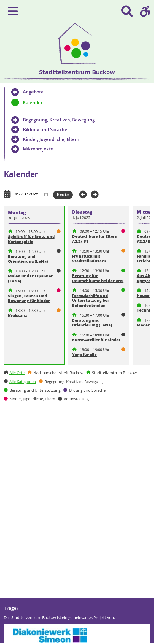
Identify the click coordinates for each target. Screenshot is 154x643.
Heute (63, 194)
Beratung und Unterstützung (35, 390)
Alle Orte (17, 372)
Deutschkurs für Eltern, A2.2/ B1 (95, 239)
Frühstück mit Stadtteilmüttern (89, 258)
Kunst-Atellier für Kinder (96, 339)
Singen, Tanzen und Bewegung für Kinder (29, 298)
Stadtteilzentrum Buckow (114, 372)
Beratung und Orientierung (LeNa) (28, 259)
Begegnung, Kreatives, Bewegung (74, 381)
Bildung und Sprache (87, 390)
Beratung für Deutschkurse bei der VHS (97, 278)
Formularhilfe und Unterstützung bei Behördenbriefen (90, 300)
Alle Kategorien (22, 381)
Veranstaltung (76, 399)
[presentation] (77, 43)
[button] (145, 11)
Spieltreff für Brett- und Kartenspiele (31, 239)
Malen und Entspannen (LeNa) (31, 278)
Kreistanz (17, 315)
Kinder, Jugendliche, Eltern (32, 399)
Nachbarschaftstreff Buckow (58, 372)
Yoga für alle (84, 354)
